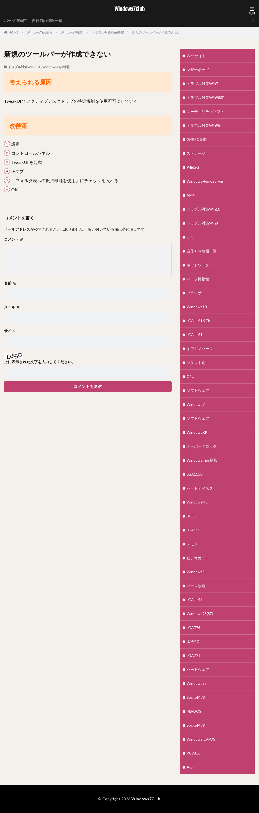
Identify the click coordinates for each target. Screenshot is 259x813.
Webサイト (196, 55)
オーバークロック (202, 446)
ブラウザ (194, 292)
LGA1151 (194, 334)
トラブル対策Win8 (202, 223)
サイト (9, 331)
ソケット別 (196, 362)
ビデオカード (198, 558)
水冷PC (193, 641)
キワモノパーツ (200, 348)
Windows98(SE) (72, 32)
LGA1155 (194, 530)
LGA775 (193, 627)
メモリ (192, 544)
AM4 (191, 195)
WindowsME (197, 502)
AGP (191, 767)
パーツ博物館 (15, 20)
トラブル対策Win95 (203, 125)
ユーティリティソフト (205, 111)
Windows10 (197, 306)
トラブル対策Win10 (203, 209)
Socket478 (196, 697)
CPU (190, 237)
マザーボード (198, 69)
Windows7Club (129, 9)
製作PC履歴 (197, 139)
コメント (14, 239)
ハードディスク (200, 488)
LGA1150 (194, 474)
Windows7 (196, 404)
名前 (10, 283)
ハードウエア (198, 669)
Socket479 (196, 725)
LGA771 (193, 655)
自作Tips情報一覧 (47, 20)
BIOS (191, 516)
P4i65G (193, 167)
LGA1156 (194, 599)
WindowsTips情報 (40, 32)
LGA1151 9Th (198, 320)
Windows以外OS (201, 739)
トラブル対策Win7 (202, 83)
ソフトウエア (198, 390)
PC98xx (193, 753)
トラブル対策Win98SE (108, 32)
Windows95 (197, 683)
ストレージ (196, 153)
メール (12, 307)
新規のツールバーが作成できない (156, 32)
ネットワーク (198, 265)
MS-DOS (194, 711)
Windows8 (196, 571)
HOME (13, 32)
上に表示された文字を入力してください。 (39, 362)
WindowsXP (197, 432)
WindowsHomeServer (205, 181)
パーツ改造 (196, 585)
